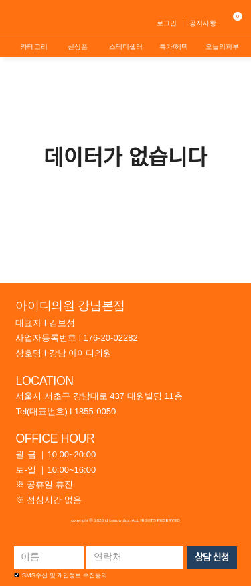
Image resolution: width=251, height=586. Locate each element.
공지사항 (202, 23)
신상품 (78, 47)
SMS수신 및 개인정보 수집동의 (60, 576)
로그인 (167, 23)
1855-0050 (95, 411)
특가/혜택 (173, 47)
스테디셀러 (126, 47)
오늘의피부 (222, 47)
